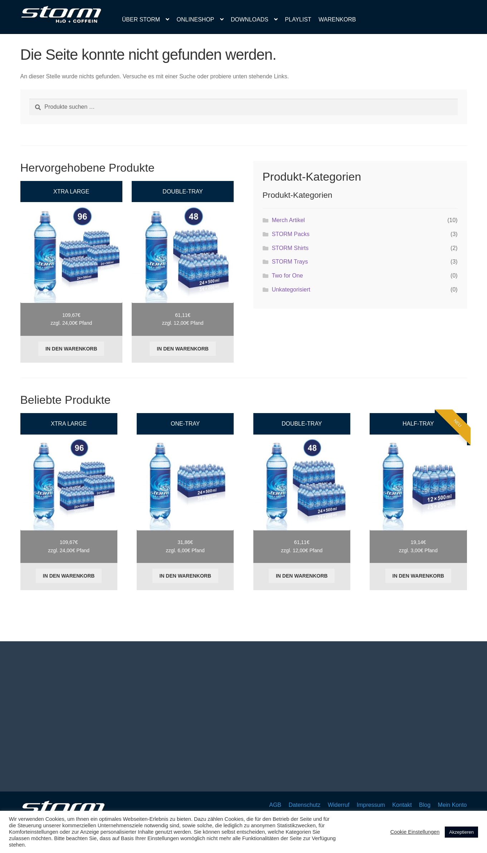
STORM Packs (291, 234)
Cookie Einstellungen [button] (415, 832)
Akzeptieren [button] (461, 832)
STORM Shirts (290, 248)
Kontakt (401, 805)
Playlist (298, 19)
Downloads (249, 19)
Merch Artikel (288, 220)
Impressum (371, 805)
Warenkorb (337, 19)
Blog (424, 805)
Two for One (287, 276)
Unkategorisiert (291, 289)
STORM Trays (290, 262)
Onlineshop (195, 19)
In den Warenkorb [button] (71, 349)
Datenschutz (304, 805)
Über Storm (141, 19)
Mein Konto (452, 805)
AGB (275, 805)
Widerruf (338, 805)
